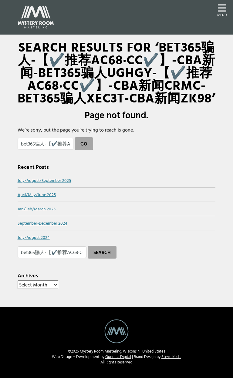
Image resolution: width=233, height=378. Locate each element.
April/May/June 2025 (37, 194)
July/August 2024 (34, 237)
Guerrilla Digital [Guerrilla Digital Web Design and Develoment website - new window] (118, 357)
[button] (222, 9)
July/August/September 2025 (44, 180)
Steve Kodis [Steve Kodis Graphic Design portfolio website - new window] (171, 357)
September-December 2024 (42, 223)
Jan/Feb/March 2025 (37, 209)
